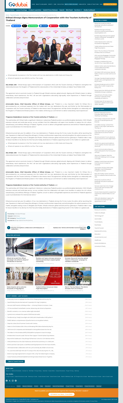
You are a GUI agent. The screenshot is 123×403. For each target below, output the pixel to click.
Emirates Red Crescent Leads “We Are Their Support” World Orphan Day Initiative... (31, 335)
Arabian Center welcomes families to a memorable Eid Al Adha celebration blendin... (105, 67)
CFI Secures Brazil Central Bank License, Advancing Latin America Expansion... (29, 308)
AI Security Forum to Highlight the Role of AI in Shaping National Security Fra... (29, 299)
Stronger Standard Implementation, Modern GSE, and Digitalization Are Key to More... (105, 80)
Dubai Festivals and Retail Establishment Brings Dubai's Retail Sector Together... (30, 356)
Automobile (98, 219)
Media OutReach (89, 10)
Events (50, 4)
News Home (10, 10)
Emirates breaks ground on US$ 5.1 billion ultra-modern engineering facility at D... (104, 86)
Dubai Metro (82, 4)
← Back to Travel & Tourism (15, 361)
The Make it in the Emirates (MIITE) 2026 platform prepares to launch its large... (29, 332)
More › (114, 20)
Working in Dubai (32, 376)
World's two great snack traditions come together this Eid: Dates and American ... (104, 145)
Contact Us (25, 370)
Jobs (55, 4)
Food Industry (99, 222)
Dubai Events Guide (55, 376)
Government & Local (100, 237)
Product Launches (35, 10)
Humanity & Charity (100, 246)
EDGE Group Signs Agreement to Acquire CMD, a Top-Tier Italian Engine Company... (31, 353)
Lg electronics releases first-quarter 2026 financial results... (24, 314)
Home (33, 4)
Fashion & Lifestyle (100, 213)
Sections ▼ (78, 10)
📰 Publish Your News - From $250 (61, 394)
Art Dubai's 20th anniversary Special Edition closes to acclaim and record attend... (105, 73)
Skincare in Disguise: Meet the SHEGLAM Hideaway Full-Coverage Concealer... (105, 157)
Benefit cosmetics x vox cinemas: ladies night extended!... (23, 311)
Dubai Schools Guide (43, 376)
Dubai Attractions (93, 4)
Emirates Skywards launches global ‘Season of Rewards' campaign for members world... (105, 37)
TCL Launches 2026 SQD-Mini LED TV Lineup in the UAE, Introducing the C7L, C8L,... (30, 350)
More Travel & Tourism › (82, 235)
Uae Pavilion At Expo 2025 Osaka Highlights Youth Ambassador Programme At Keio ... (104, 169)
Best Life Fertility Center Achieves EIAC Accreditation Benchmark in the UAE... (105, 175)
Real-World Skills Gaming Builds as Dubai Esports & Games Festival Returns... (104, 132)
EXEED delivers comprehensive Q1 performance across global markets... (28, 320)
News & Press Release (71, 4)
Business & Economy (100, 231)
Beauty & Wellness (41, 4)
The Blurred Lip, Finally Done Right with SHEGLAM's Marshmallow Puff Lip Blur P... (30, 317)
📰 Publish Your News (110, 4)
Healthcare (98, 240)
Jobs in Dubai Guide (107, 376)
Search (61, 10)
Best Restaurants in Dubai (94, 376)
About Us (8, 370)
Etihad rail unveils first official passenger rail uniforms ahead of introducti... (104, 181)
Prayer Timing (69, 370)
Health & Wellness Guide (67, 376)
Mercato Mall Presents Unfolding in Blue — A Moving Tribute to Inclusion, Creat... (30, 305)
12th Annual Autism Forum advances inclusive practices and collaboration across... (105, 138)
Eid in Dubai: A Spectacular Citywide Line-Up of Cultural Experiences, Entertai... (105, 120)
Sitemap (76, 370)
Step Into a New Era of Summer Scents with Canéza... (22, 323)
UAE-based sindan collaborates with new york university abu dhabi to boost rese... (30, 347)
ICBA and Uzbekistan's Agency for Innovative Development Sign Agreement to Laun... (104, 199)
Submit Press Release (50, 10)
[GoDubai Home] (18, 4)
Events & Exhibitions (100, 243)
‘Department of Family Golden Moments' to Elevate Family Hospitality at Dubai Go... (103, 96)
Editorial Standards (16, 370)
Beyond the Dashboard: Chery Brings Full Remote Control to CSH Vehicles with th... (31, 338)
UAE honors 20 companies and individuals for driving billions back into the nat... (29, 329)
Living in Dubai (10, 376)
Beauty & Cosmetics (100, 209)
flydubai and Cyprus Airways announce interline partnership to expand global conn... (104, 31)
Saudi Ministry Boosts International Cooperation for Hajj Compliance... (27, 302)
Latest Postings (21, 10)
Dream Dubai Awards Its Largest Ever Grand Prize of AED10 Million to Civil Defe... (105, 193)
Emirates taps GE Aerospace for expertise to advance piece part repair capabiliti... (104, 102)
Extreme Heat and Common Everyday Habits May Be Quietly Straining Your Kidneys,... (104, 114)
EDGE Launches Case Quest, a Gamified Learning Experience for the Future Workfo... (31, 344)
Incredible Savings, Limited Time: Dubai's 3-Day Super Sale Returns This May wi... (104, 126)
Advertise (45, 370)
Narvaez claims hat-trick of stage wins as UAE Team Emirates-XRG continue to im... (104, 187)
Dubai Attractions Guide (21, 376)
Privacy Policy (38, 370)
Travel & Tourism (14, 15)
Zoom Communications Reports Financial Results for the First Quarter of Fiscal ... (105, 151)
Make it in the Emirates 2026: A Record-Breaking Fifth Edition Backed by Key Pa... (30, 326)
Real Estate (98, 225)
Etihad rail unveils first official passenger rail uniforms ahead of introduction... (104, 25)
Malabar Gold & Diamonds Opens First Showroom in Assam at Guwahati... (104, 163)
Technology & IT (99, 216)
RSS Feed (69, 10)
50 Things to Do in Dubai (80, 376)
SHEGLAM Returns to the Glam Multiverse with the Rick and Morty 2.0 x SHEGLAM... (31, 341)
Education (60, 4)
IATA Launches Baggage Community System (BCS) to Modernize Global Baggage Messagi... (105, 57)
